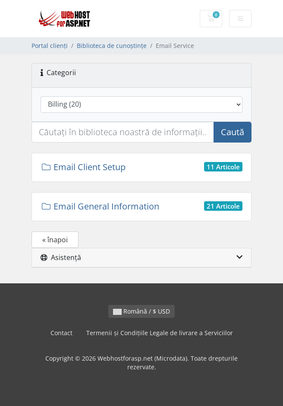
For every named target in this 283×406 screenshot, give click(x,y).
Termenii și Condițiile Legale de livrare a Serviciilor (159, 333)
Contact (61, 333)
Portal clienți (49, 45)
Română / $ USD (141, 311)
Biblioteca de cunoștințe (112, 45)
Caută (232, 132)
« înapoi (55, 239)
